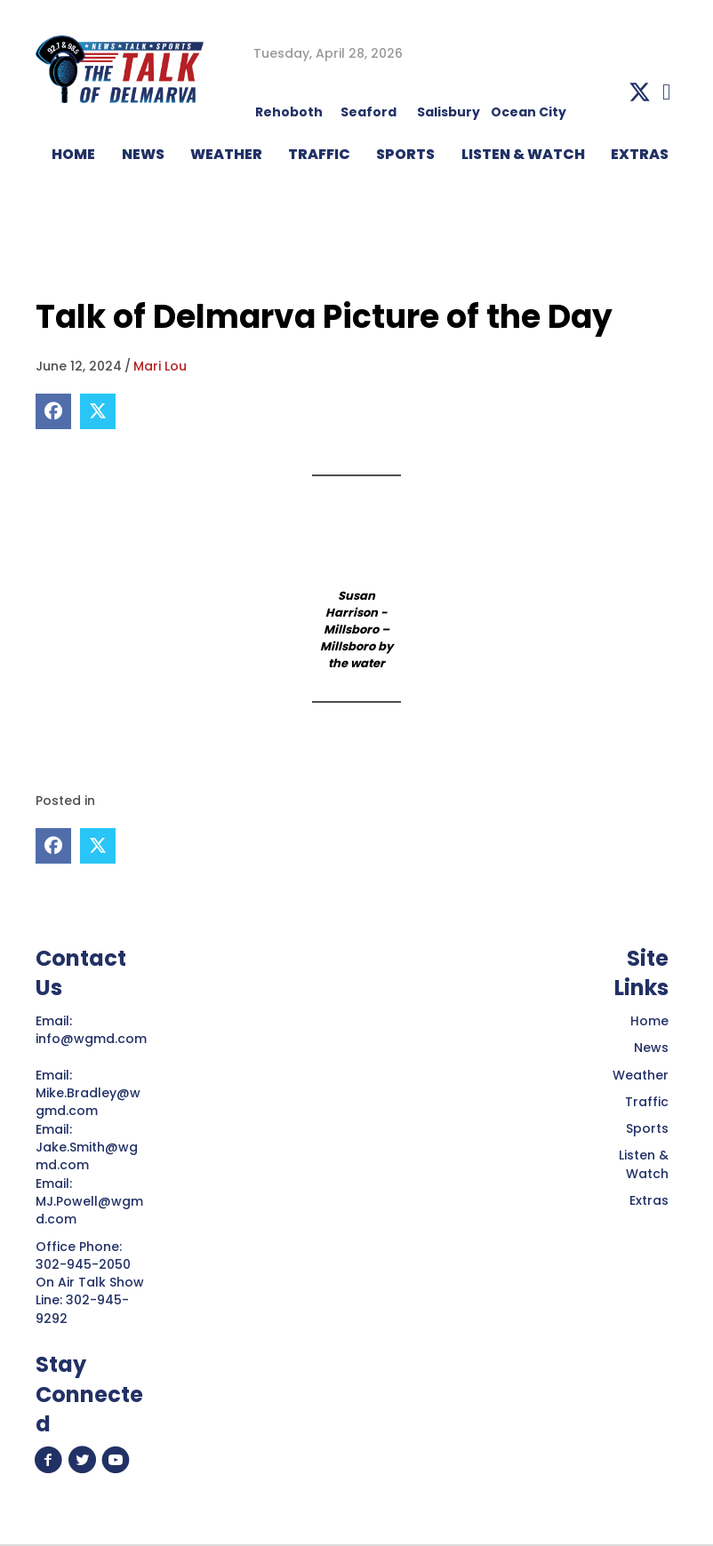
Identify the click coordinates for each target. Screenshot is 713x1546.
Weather (641, 1075)
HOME (73, 154)
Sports (405, 154)
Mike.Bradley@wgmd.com (88, 1102)
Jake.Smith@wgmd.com (87, 1156)
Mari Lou (160, 366)
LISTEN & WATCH (523, 154)
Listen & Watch (644, 1164)
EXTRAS (640, 154)
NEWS (143, 154)
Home (649, 1021)
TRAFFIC (319, 154)
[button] (640, 92)
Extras (649, 1200)
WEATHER (226, 154)
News (651, 1047)
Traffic (647, 1102)
